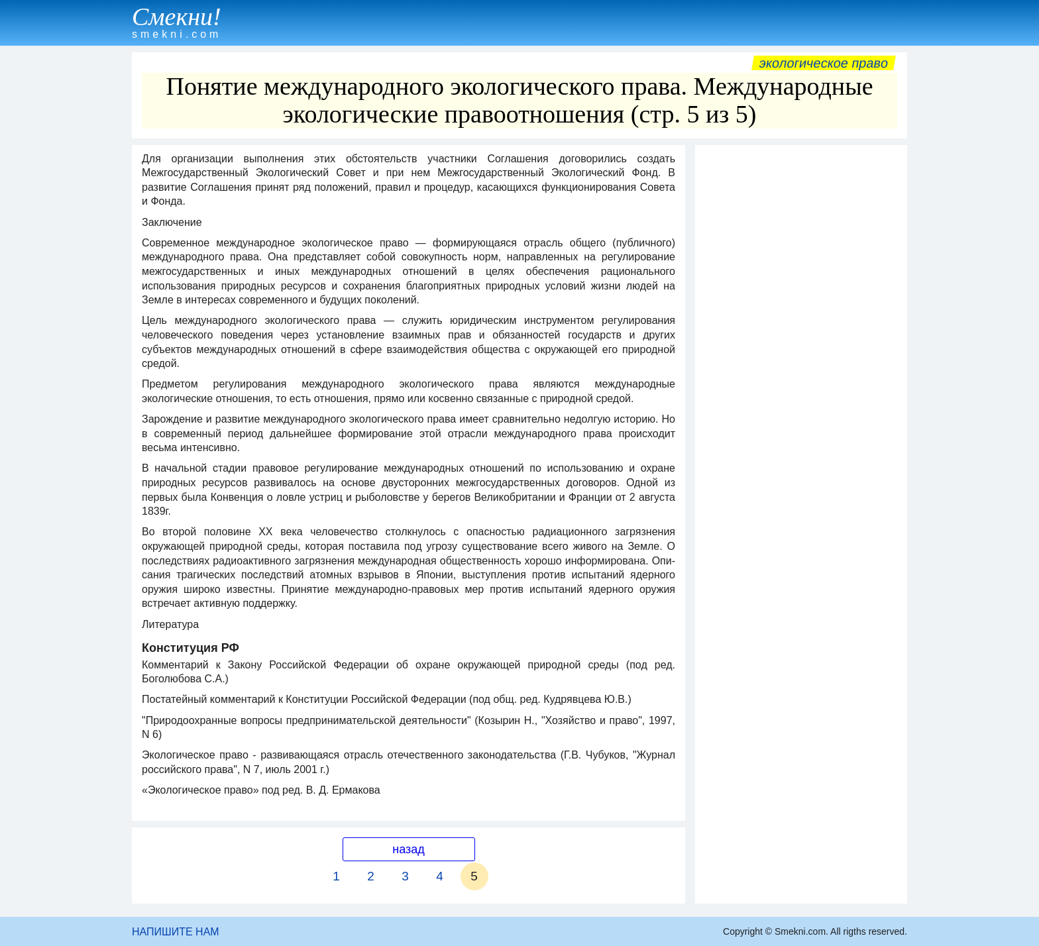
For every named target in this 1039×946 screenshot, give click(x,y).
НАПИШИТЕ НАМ (175, 931)
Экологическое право (823, 63)
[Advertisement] (801, 350)
